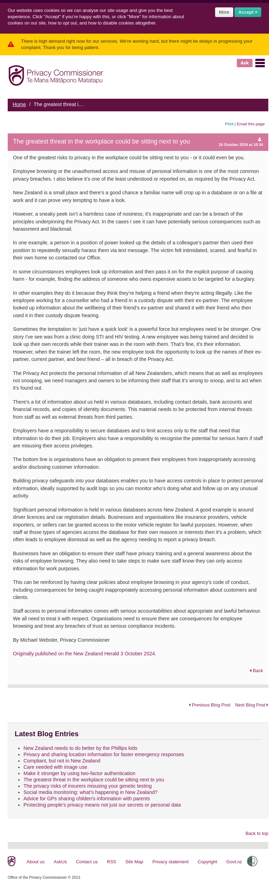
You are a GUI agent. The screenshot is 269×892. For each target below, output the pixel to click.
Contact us (87, 861)
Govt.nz (234, 861)
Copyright (207, 861)
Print (229, 123)
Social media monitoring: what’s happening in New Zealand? (90, 792)
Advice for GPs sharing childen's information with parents (86, 798)
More (224, 12)
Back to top (257, 833)
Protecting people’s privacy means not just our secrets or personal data (102, 805)
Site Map (134, 861)
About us (35, 861)
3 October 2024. (138, 653)
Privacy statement (170, 861)
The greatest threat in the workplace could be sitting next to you (93, 779)
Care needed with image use (55, 767)
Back (256, 671)
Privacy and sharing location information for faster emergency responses (103, 754)
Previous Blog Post (209, 705)
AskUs (60, 861)
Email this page (251, 123)
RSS (111, 861)
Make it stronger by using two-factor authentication (79, 773)
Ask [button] (245, 62)
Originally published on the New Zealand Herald (66, 653)
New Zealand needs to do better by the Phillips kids (80, 748)
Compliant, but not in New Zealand (61, 761)
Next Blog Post (251, 705)
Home (19, 104)
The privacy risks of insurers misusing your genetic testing (87, 786)
